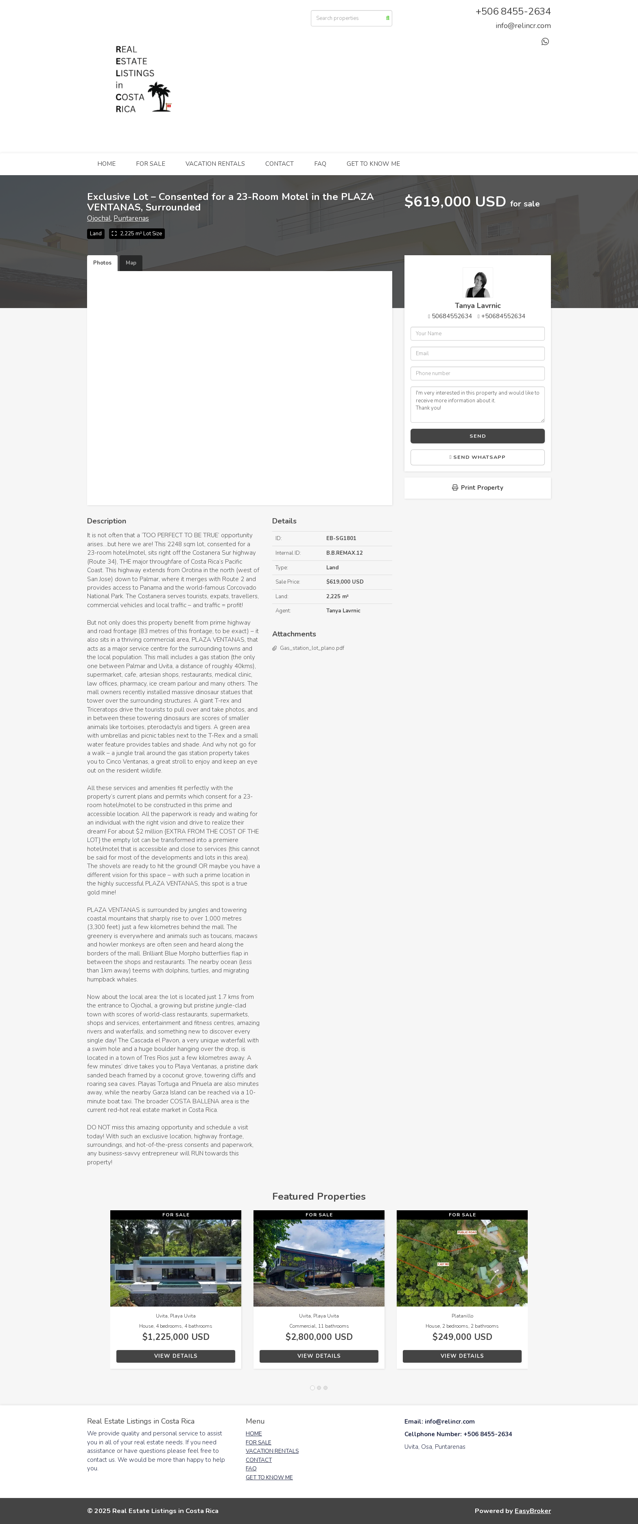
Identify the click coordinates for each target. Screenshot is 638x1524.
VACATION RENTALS (215, 164)
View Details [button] (176, 1356)
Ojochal (99, 218)
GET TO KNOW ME (373, 164)
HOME (106, 164)
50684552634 (452, 316)
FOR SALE (150, 164)
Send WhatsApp (478, 457)
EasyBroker (533, 1510)
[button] (98, 1293)
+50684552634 (503, 316)
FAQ (320, 164)
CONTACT (279, 164)
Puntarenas (131, 218)
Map (131, 263)
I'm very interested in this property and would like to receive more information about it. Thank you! (478, 404)
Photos (102, 263)
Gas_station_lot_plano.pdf (312, 648)
